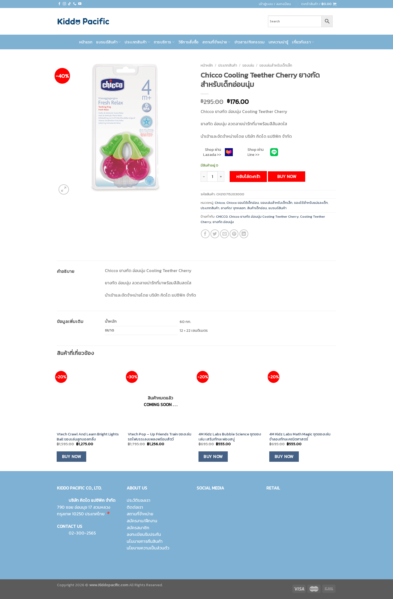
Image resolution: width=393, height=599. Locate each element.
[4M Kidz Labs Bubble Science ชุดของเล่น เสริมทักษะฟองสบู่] (231, 396)
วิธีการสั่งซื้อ (189, 42)
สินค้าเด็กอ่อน (257, 208)
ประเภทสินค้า (137, 42)
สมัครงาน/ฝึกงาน (142, 520)
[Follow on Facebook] (59, 4)
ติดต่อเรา (135, 507)
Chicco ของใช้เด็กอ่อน (242, 202)
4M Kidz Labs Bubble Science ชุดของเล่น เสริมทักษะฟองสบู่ (229, 437)
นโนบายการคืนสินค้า (145, 541)
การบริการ (164, 42)
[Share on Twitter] (214, 233)
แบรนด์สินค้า (108, 42)
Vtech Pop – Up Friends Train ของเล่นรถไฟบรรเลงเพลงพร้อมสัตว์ (159, 437)
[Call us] (74, 4)
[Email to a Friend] (224, 233)
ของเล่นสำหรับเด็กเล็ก (275, 65)
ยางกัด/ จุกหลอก (233, 208)
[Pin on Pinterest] (234, 233)
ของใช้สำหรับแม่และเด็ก (311, 202)
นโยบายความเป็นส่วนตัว (148, 548)
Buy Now (286, 176)
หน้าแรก (86, 42)
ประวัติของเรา (138, 500)
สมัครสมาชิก (138, 527)
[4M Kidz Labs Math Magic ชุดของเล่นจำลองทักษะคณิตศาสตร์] (302, 396)
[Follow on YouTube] (79, 4)
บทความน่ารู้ (278, 42)
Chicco (220, 202)
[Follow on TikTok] (69, 4)
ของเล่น (248, 65)
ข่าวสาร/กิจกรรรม (249, 42)
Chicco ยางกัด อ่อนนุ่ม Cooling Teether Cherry (264, 216)
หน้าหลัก (207, 65)
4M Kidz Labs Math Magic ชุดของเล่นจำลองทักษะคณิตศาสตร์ (299, 437)
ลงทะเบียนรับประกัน (144, 534)
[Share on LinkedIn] (243, 233)
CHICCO (221, 216)
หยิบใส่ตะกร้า (248, 176)
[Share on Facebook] (205, 233)
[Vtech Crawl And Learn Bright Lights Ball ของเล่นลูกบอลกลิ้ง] (89, 396)
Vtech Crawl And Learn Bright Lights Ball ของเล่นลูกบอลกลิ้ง (88, 437)
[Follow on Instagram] (64, 4)
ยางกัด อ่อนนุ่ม (223, 221)
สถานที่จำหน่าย (216, 42)
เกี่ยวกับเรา (303, 42)
